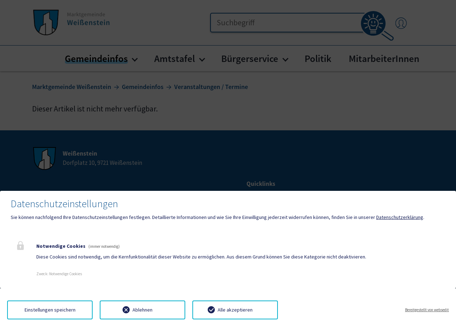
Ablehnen (142, 310)
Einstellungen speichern (50, 310)
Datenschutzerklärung (399, 217)
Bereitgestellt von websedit (427, 309)
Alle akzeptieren (235, 310)
